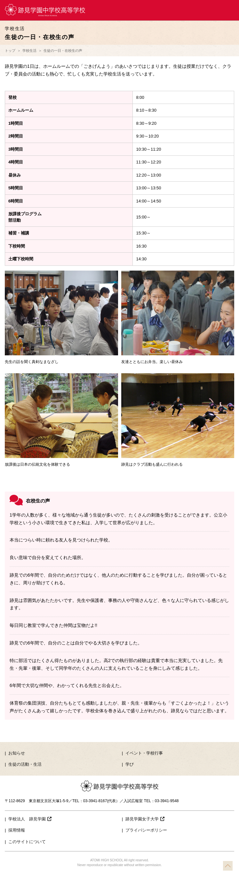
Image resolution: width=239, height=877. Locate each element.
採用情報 (16, 830)
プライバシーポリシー (146, 830)
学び (129, 764)
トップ (10, 50)
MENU (228, 10)
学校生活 (29, 50)
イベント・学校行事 (144, 753)
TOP (228, 866)
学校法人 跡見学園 (30, 819)
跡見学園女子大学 (144, 819)
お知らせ (16, 753)
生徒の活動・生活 (25, 764)
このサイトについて (27, 841)
